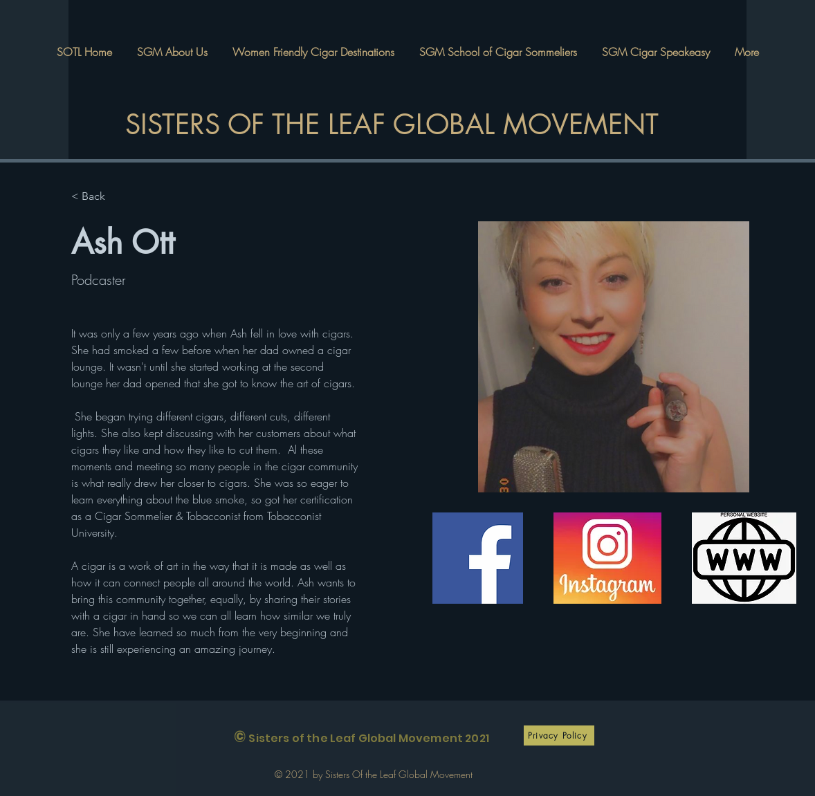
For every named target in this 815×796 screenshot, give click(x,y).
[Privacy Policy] (559, 735)
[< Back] (98, 197)
